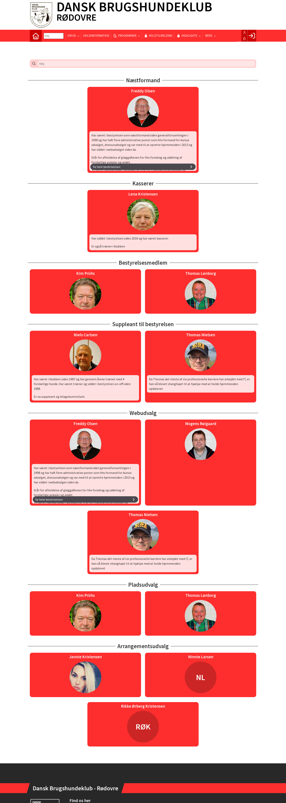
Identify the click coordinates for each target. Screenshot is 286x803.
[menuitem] (36, 36)
